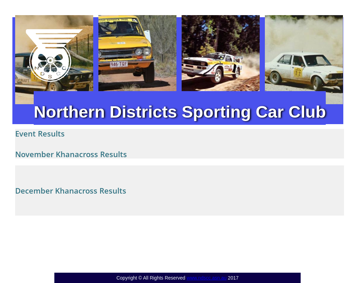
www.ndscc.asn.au (207, 278)
